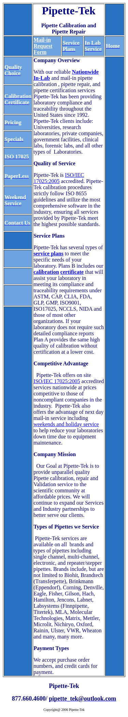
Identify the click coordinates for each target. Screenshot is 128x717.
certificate (72, 272)
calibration (46, 272)
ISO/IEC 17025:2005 (58, 178)
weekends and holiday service (66, 424)
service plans (48, 253)
